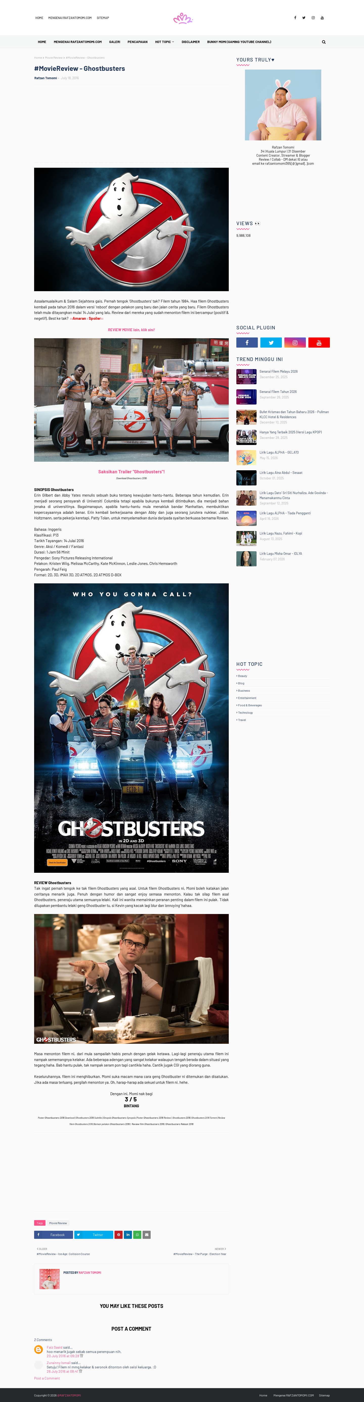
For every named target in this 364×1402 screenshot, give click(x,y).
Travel (242, 719)
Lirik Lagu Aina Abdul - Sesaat (281, 473)
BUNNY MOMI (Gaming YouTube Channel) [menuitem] (239, 42)
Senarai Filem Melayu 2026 (279, 371)
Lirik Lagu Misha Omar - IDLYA (281, 553)
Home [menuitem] (42, 42)
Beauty (242, 675)
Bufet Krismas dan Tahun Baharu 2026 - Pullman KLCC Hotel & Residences (294, 414)
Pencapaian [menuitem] (138, 42)
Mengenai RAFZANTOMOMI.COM (70, 17)
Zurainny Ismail (59, 1363)
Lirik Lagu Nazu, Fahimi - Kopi (281, 533)
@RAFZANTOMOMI (69, 1395)
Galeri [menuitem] (114, 42)
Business (244, 690)
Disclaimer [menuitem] (191, 42)
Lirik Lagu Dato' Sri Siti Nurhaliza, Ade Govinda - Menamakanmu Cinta (294, 495)
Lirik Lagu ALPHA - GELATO (279, 452)
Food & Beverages (250, 705)
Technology (245, 712)
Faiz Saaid (54, 1347)
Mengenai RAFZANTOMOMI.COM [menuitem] (78, 42)
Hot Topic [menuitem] (163, 42)
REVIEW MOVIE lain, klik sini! (131, 329)
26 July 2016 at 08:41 (63, 1371)
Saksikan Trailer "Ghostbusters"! (131, 471)
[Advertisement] (134, 124)
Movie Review (54, 57)
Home (39, 17)
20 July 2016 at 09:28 (63, 1356)
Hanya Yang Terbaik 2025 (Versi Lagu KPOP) (291, 432)
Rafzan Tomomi (45, 78)
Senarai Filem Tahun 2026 (278, 392)
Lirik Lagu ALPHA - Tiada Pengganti (285, 513)
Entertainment (247, 697)
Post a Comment (47, 1378)
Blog (241, 683)
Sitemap (103, 17)
